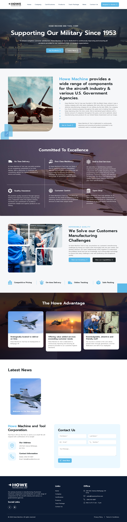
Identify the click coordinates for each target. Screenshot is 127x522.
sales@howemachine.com (93, 496)
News (84, 4)
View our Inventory (79, 260)
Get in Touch (67, 125)
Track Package (74, 4)
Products (62, 4)
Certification (59, 497)
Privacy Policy (98, 517)
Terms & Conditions (112, 517)
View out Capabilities (104, 260)
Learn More (73, 51)
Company (38, 4)
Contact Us (94, 4)
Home (29, 4)
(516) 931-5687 (90, 500)
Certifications (50, 4)
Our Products (55, 51)
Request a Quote (110, 4)
